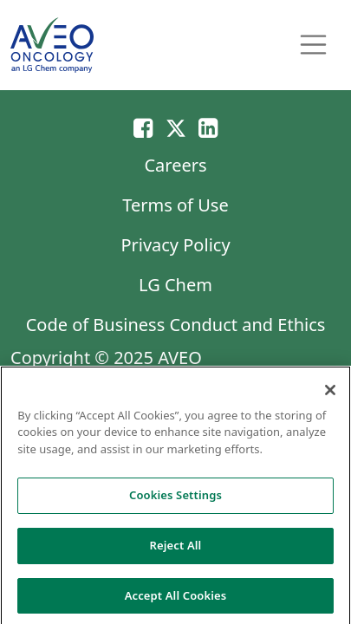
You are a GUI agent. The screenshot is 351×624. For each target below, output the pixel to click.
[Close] (330, 393)
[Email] (143, 127)
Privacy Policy (175, 245)
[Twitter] (176, 127)
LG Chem (175, 284)
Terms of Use (175, 205)
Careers (175, 165)
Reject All (176, 548)
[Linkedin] (208, 127)
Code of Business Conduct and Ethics (176, 324)
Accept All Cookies (176, 599)
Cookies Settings (175, 498)
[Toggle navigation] (313, 45)
